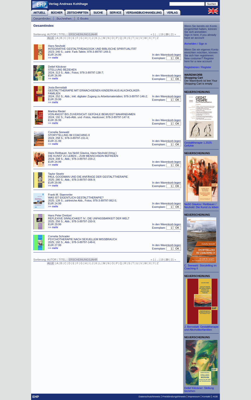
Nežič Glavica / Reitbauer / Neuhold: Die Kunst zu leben (201, 206)
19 (161, 34)
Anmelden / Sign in (195, 43)
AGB (215, 396)
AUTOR (51, 34)
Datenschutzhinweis (149, 396)
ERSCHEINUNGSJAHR (83, 34)
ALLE (50, 38)
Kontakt (206, 396)
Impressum (194, 396)
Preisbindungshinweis (174, 396)
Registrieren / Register (197, 67)
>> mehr (53, 57)
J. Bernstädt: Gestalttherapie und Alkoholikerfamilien (201, 328)
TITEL (62, 34)
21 (172, 34)
